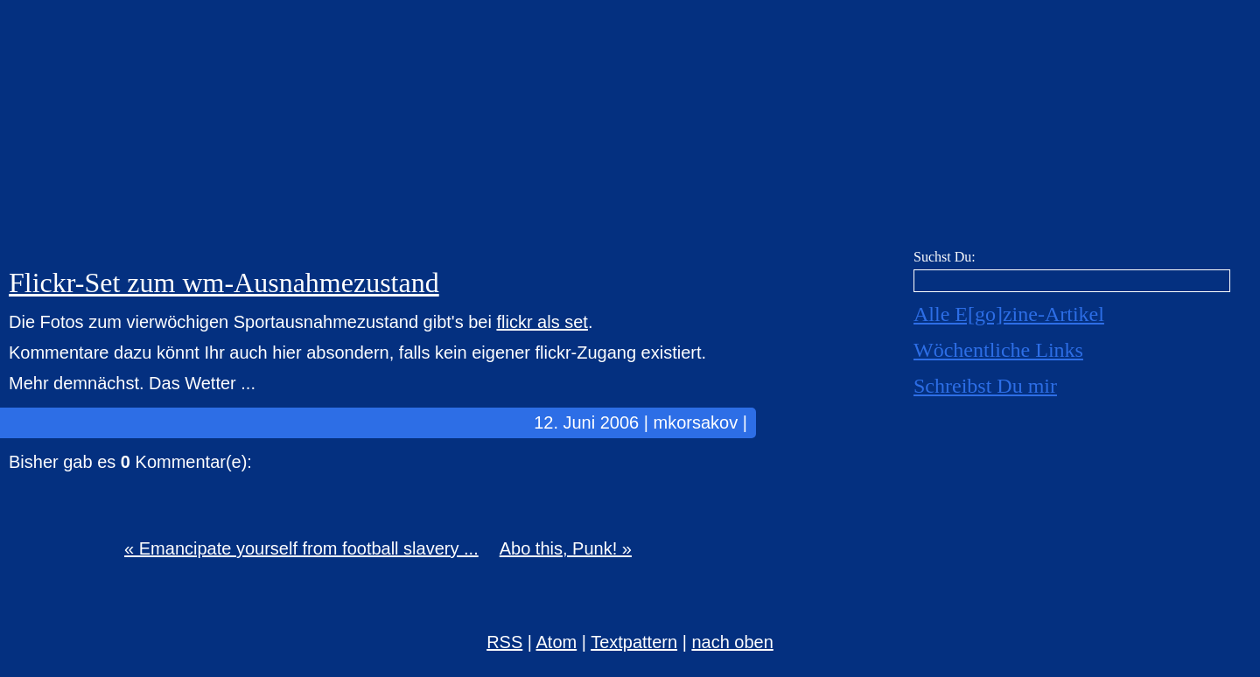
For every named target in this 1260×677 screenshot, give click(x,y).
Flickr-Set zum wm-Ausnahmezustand (224, 282)
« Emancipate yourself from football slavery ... (301, 548)
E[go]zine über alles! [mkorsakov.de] (630, 129)
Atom (557, 642)
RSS (504, 642)
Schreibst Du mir (985, 385)
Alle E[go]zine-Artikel (1009, 314)
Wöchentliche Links (998, 349)
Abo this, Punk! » (566, 548)
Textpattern (634, 642)
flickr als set (541, 322)
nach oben (732, 642)
